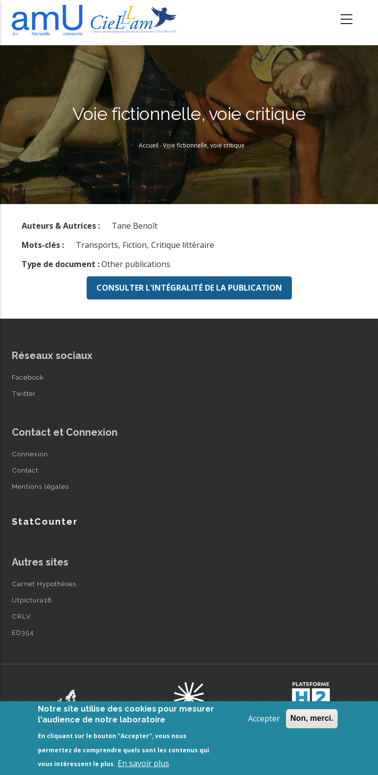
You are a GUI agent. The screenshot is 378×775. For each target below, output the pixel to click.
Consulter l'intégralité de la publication (189, 287)
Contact (25, 470)
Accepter (264, 718)
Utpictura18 (32, 600)
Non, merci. (311, 718)
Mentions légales (40, 486)
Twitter (24, 393)
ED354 (23, 632)
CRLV (21, 616)
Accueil (148, 145)
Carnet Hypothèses (44, 584)
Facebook (28, 377)
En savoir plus (143, 763)
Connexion (30, 454)
